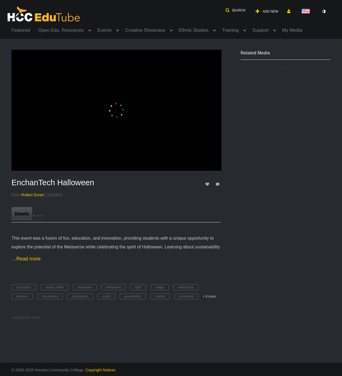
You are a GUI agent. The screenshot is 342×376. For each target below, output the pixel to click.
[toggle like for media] (208, 184)
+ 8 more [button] (209, 296)
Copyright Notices (100, 370)
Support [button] (260, 30)
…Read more (26, 259)
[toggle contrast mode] (324, 11)
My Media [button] (292, 30)
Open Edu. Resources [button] (61, 30)
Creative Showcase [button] (145, 30)
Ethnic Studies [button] (194, 30)
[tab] (21, 213)
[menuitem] (24, 30)
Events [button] (104, 30)
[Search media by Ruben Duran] (33, 195)
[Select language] (307, 12)
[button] (235, 10)
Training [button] (230, 30)
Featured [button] (20, 30)
